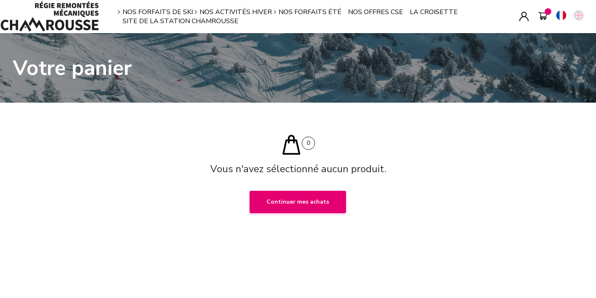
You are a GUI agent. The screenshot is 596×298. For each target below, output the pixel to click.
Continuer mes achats (298, 202)
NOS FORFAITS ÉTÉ (310, 12)
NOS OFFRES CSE (375, 12)
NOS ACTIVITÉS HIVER (235, 12)
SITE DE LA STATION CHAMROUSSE (180, 21)
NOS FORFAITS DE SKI (158, 12)
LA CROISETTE (434, 12)
